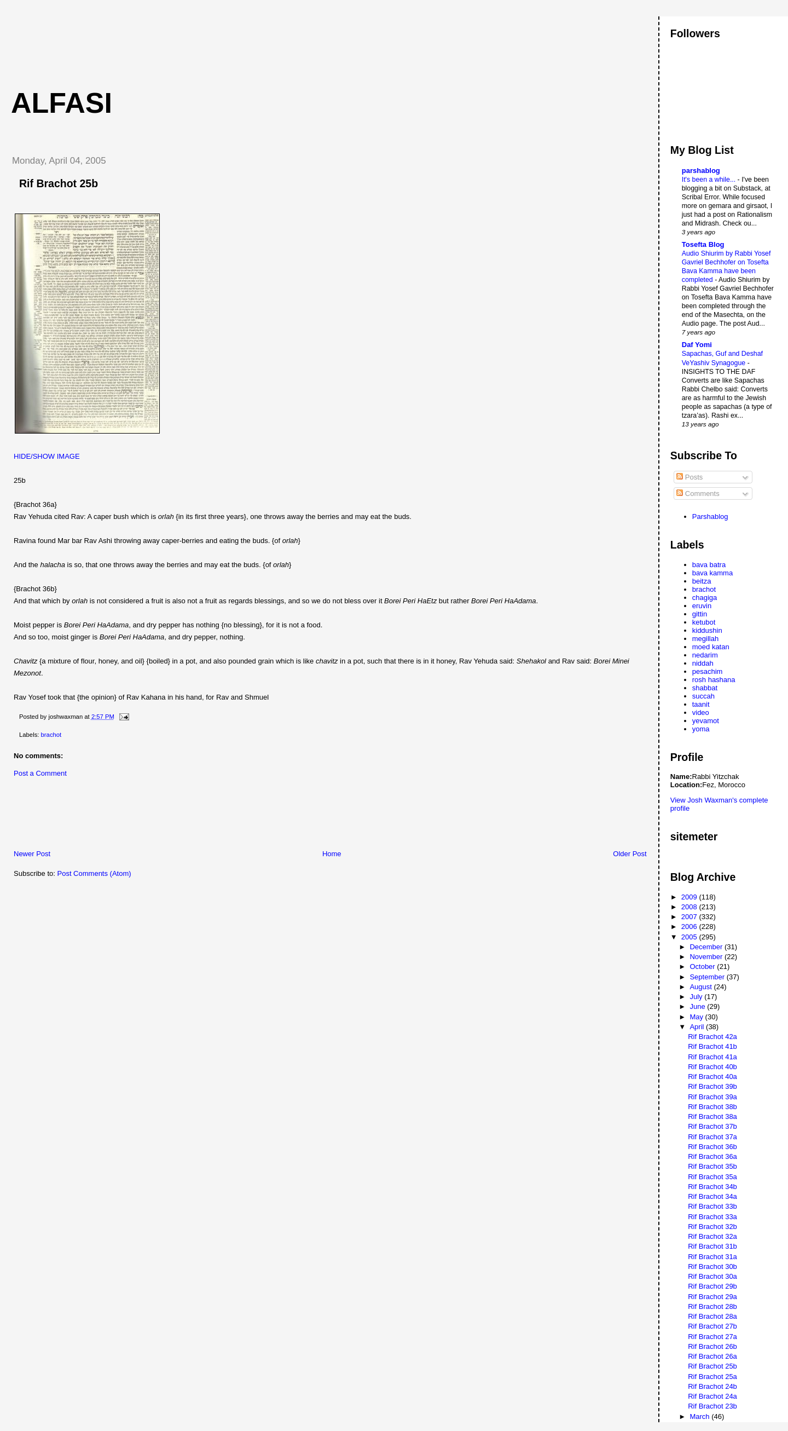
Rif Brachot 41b (712, 1046)
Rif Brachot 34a (712, 1196)
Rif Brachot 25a (712, 1376)
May (697, 1017)
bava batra (709, 565)
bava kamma (712, 573)
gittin (699, 614)
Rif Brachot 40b (712, 1067)
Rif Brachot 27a (712, 1336)
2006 (690, 926)
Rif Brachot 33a (712, 1217)
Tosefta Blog (703, 244)
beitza (701, 581)
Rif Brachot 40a (712, 1076)
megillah (705, 638)
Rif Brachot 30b (712, 1266)
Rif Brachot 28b (712, 1306)
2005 (690, 937)
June (698, 1006)
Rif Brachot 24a (712, 1396)
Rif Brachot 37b (712, 1126)
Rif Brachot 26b (712, 1346)
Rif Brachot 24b (712, 1386)
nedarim (705, 655)
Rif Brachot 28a (712, 1316)
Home (331, 854)
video (700, 712)
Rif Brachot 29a (712, 1296)
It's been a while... (710, 179)
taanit (701, 704)
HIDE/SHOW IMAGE (47, 456)
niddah (703, 663)
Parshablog (710, 516)
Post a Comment (40, 773)
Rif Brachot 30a (712, 1276)
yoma (701, 729)
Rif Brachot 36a (712, 1156)
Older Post (629, 854)
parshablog (701, 170)
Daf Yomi (697, 345)
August (702, 987)
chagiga (704, 597)
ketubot (704, 622)
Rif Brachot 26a (712, 1356)
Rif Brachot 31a (712, 1257)
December (707, 947)
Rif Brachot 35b (712, 1166)
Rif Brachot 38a (712, 1116)
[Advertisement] (202, 41)
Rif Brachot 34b (712, 1186)
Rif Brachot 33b (712, 1206)
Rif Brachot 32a (712, 1236)
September (708, 977)
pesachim (707, 671)
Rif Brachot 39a (712, 1097)
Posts (689, 477)
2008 (690, 907)
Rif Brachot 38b (712, 1107)
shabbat (704, 688)
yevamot (705, 721)
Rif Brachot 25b (58, 183)
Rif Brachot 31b (712, 1246)
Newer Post (32, 854)
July (697, 997)
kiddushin (707, 630)
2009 (690, 897)
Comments (697, 493)
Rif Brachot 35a (712, 1177)
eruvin (701, 606)
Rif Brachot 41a (712, 1057)
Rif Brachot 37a (712, 1137)
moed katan (710, 647)
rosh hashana (713, 680)
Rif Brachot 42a (712, 1036)
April (698, 1027)
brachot (51, 734)
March (700, 1416)
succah (703, 696)
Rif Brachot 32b (712, 1226)
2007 (690, 917)
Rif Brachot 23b (712, 1406)
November (707, 957)
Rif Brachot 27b (712, 1326)
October (703, 966)
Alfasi (61, 103)
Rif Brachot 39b (712, 1086)
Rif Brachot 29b (712, 1286)
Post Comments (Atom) (94, 873)
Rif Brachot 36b (712, 1147)
